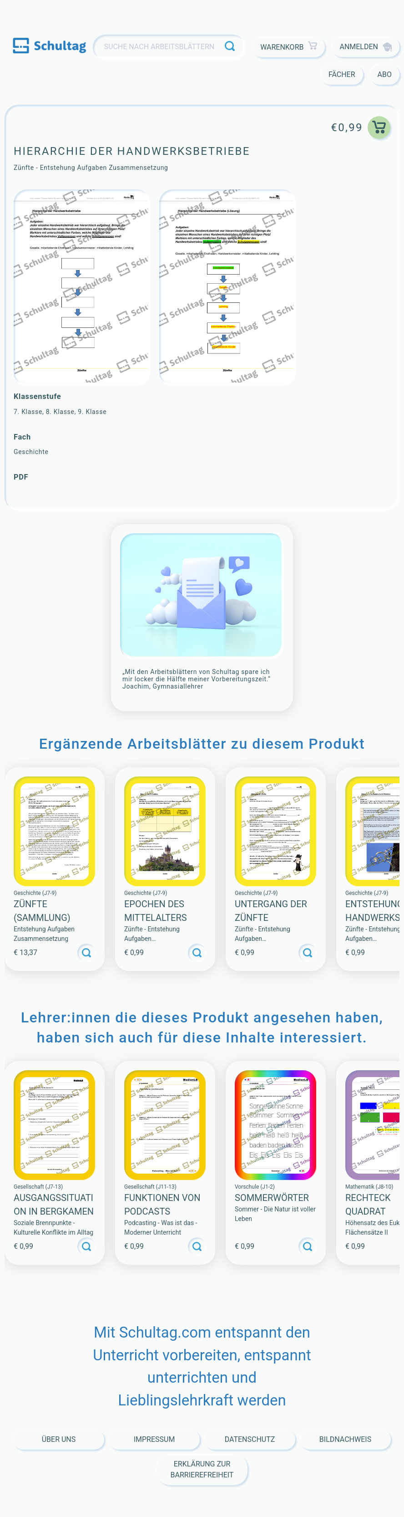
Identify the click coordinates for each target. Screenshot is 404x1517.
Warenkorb (288, 47)
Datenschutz (250, 1439)
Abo (385, 74)
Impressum (154, 1439)
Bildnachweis (345, 1439)
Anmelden (365, 46)
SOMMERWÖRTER (272, 1197)
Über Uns (59, 1439)
